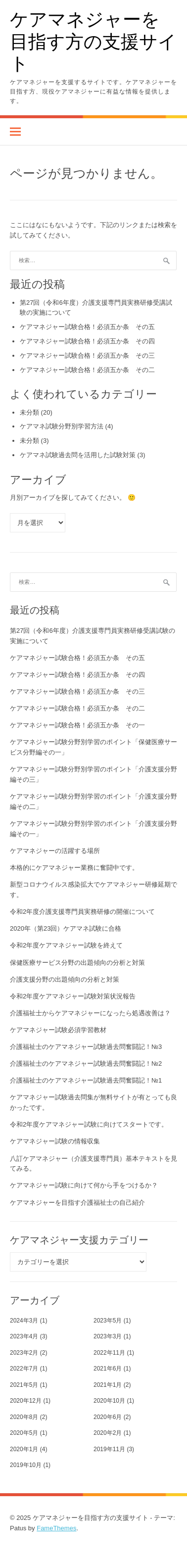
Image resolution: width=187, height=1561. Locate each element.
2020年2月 (108, 1432)
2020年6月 (108, 1417)
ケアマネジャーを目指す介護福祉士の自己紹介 (77, 1202)
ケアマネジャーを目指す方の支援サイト (93, 40)
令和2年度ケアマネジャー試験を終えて (66, 945)
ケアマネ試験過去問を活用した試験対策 (78, 455)
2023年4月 (24, 1336)
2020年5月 (24, 1432)
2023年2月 (24, 1352)
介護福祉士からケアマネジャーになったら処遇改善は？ (90, 1013)
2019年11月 (109, 1449)
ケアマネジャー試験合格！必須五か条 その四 (87, 341)
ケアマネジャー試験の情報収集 (55, 1141)
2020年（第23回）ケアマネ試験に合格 (65, 928)
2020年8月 (24, 1417)
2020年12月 (26, 1400)
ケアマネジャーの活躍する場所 (55, 850)
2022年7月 (24, 1368)
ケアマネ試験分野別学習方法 (61, 426)
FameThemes (56, 1528)
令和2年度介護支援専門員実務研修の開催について (82, 911)
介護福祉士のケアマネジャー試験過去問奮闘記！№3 (86, 1046)
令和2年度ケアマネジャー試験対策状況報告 (73, 996)
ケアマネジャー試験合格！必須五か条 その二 (87, 370)
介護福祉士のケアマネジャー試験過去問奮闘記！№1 (86, 1080)
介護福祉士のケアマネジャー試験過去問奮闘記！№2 (86, 1063)
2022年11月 (109, 1352)
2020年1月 (24, 1449)
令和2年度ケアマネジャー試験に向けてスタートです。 (89, 1124)
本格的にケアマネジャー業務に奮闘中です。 (74, 867)
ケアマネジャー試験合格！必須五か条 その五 (87, 327)
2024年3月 (24, 1320)
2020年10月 (109, 1400)
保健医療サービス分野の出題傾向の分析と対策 (77, 962)
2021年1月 (108, 1384)
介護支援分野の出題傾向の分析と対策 (64, 979)
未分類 (29, 412)
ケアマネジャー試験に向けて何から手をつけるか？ (84, 1185)
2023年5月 (108, 1320)
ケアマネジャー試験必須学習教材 (58, 1030)
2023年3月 (108, 1336)
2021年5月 (24, 1384)
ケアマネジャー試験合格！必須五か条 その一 (77, 725)
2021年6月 (108, 1368)
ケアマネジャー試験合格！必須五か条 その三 (87, 355)
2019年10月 (26, 1465)
